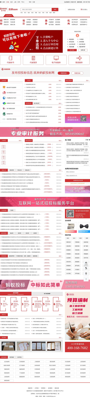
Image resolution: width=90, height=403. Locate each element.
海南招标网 (52, 373)
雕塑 (54, 12)
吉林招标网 (9, 15)
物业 (29, 12)
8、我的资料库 (81, 46)
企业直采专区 (83, 19)
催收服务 (77, 261)
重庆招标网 (52, 361)
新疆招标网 (6, 380)
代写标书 (51, 19)
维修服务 (86, 253)
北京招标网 (6, 361)
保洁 (25, 12)
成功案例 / (51, 388)
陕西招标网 (37, 376)
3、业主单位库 (71, 44)
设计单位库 (75, 22)
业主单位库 (75, 19)
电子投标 (51, 24)
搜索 (55, 9)
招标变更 (6, 22)
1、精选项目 (70, 39)
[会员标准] (67, 2)
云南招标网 (6, 376)
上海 (15, 2)
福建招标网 (22, 369)
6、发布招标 (80, 41)
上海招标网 (37, 361)
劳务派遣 (77, 250)
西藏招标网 (22, 376)
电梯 (50, 12)
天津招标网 (22, 361)
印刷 (43, 12)
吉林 (3, 2)
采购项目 (28, 24)
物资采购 (77, 246)
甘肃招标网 (52, 376)
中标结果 (12, 22)
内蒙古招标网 (7, 365)
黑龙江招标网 (52, 365)
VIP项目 (29, 19)
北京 (11, 2)
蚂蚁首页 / (31, 388)
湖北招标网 (83, 369)
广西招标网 (37, 373)
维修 (36, 12)
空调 (47, 12)
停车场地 (77, 273)
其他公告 (6, 24)
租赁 (32, 12)
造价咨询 (68, 261)
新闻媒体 (68, 265)
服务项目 (35, 24)
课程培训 (68, 242)
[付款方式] (73, 2)
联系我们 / (44, 388)
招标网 (13, 9)
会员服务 (57, 19)
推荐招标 (12, 19)
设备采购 (68, 246)
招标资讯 (57, 24)
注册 (33, 2)
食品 (40, 12)
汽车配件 (77, 269)
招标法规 (57, 388)
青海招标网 (67, 376)
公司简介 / (37, 388)
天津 (18, 2)
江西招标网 (37, 369)
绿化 (22, 12)
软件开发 (86, 257)
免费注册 (83, 50)
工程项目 (35, 22)
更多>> (60, 80)
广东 (22, 2)
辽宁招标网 (22, 365)
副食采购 (86, 242)
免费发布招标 (71, 9)
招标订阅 (12, 24)
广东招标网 (22, 373)
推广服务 (86, 246)
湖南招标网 (6, 373)
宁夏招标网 (83, 376)
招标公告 (6, 19)
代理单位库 (75, 24)
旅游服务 (86, 250)
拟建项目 (28, 22)
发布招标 (57, 22)
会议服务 (68, 257)
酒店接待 (77, 257)
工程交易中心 (83, 22)
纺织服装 (68, 269)
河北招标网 (67, 361)
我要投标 (77, 73)
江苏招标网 (67, 365)
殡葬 (87, 238)
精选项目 (35, 19)
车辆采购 (77, 242)
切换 (7, 2)
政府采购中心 (83, 24)
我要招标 (64, 73)
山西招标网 (83, 361)
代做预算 (51, 22)
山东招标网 (52, 369)
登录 (30, 2)
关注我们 (84, 9)
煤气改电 (77, 265)
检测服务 (68, 250)
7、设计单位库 (81, 44)
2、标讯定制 (70, 41)
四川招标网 (67, 373)
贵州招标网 (83, 373)
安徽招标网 (6, 369)
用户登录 (72, 50)
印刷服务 (68, 253)
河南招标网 (67, 369)
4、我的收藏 (70, 46)
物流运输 (77, 253)
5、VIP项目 (80, 39)
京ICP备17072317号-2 (58, 390)
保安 (68, 238)
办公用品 (68, 273)
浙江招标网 (83, 365)
